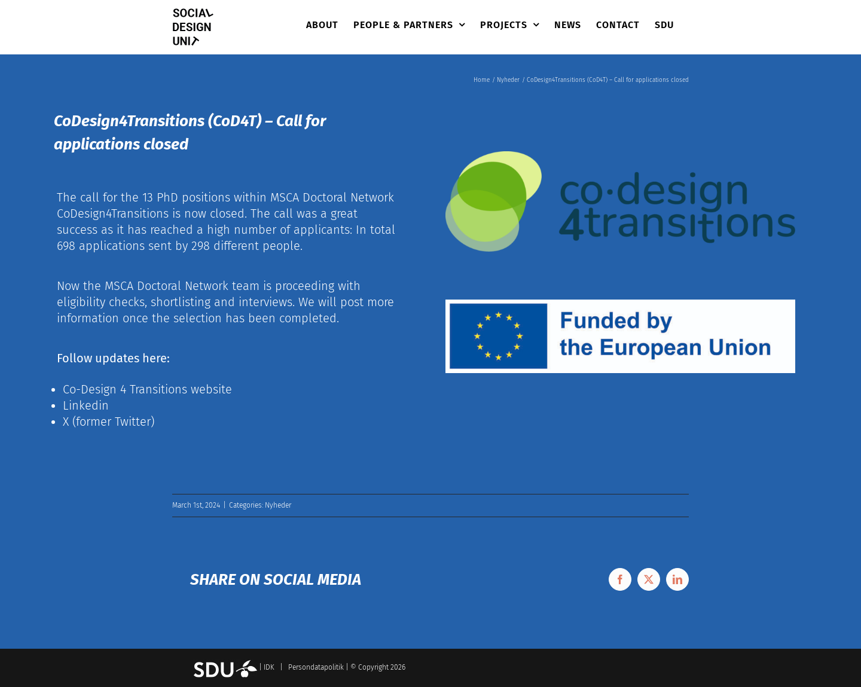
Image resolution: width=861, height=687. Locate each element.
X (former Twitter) (108, 421)
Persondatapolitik (316, 667)
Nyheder (278, 505)
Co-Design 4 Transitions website (147, 389)
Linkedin (86, 405)
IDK (269, 667)
